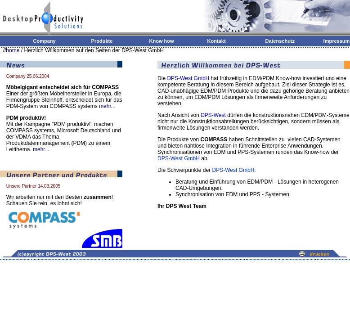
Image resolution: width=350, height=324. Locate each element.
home (12, 50)
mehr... (107, 106)
